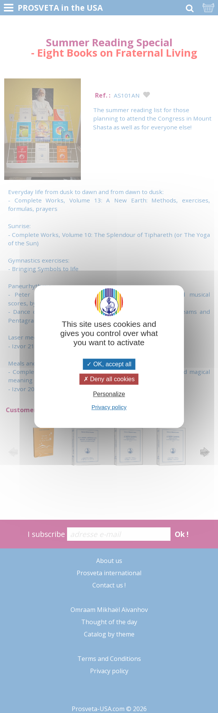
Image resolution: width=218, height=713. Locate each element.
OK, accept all (109, 364)
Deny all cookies (109, 379)
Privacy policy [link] (109, 407)
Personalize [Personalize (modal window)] (109, 394)
